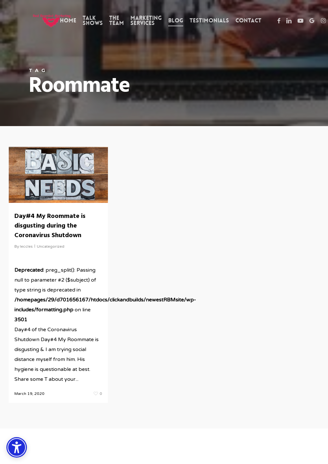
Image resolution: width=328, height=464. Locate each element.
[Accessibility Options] (16, 447)
